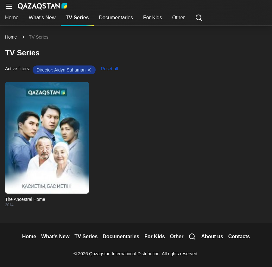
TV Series (77, 17)
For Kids (152, 17)
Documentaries (116, 17)
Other (178, 17)
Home (12, 17)
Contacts (239, 236)
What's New (42, 17)
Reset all (109, 68)
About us (212, 236)
